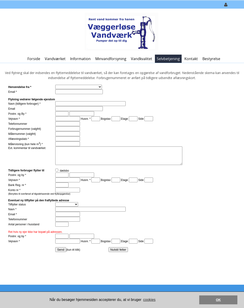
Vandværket (55, 58)
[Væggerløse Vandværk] (120, 31)
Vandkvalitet (141, 58)
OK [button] (218, 300)
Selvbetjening (168, 58)
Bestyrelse (211, 58)
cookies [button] (149, 300)
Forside (33, 58)
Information (80, 58)
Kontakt (191, 58)
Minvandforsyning (110, 58)
